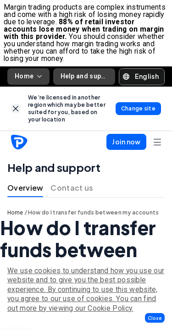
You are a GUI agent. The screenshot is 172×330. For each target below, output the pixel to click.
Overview (25, 187)
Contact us (71, 187)
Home (28, 76)
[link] (16, 108)
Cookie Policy (110, 308)
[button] (155, 318)
